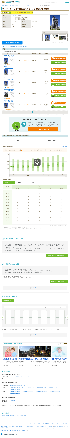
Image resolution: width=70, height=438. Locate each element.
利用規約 (47, 423)
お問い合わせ (65, 423)
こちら (51, 329)
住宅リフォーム (8, 428)
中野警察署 (12, 400)
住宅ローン (31, 428)
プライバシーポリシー (56, 423)
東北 (5, 430)
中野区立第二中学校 (30, 387)
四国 (19, 430)
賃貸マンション (21, 426)
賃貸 (28, 12)
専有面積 (6, 182)
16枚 (5, 98)
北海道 (2, 430)
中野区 (33, 5)
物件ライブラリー (36, 428)
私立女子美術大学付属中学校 (16, 387)
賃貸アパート (27, 426)
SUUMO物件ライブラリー (20, 5)
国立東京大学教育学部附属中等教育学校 (19, 385)
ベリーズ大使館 (28, 376)
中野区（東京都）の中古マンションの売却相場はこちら (14, 415)
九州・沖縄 (25, 430)
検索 (67, 2)
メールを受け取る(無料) (43, 129)
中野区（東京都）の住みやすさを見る (57, 255)
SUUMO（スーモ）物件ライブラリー (11, 2)
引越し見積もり (25, 428)
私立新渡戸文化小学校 (15, 391)
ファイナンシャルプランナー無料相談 (47, 428)
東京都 (29, 5)
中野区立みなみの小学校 (28, 391)
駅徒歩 (33, 182)
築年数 (19, 182)
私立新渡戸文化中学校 (15, 389)
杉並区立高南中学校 (41, 387)
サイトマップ (41, 423)
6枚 (5, 87)
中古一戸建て (61, 426)
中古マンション (50, 426)
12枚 (5, 109)
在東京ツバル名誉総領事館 (16, 376)
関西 (17, 430)
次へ (67, 317)
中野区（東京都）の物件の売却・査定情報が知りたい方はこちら (16, 46)
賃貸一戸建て (32, 426)
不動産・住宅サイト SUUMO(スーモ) (8, 426)
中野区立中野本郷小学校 (55, 391)
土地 (66, 426)
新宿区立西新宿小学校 (15, 393)
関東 (7, 430)
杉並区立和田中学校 (53, 387)
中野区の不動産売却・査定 (12, 43)
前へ (3, 317)
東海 (15, 430)
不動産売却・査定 (14, 428)
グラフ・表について (63, 146)
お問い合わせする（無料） (58, 58)
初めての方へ (33, 423)
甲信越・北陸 (11, 430)
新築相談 (20, 428)
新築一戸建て (56, 426)
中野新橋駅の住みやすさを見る (59, 281)
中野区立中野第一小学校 (41, 391)
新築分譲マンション (43, 426)
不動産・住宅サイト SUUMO (7, 5)
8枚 (5, 64)
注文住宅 (2, 428)
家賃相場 (37, 426)
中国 (22, 430)
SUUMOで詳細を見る (58, 62)
